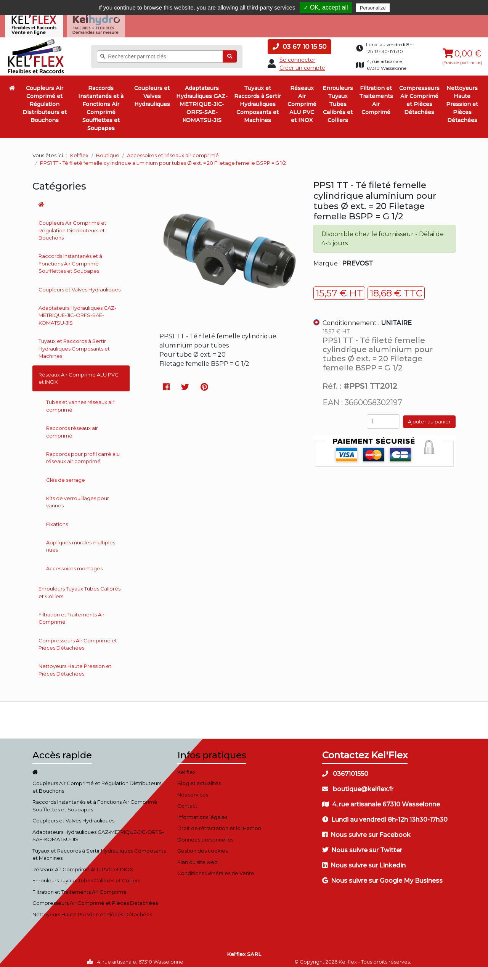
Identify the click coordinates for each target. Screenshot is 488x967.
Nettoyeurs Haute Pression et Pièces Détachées (462, 99)
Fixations (57, 519)
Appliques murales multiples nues (80, 542)
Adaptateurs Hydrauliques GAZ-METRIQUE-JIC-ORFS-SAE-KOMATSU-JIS (202, 99)
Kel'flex (79, 151)
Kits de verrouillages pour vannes (77, 497)
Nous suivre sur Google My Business (382, 875)
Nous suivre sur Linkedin (364, 860)
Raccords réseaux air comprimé (72, 427)
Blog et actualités (199, 779)
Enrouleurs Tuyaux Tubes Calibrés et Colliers (338, 99)
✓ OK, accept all (325, 7)
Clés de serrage (65, 475)
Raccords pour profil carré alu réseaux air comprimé (83, 453)
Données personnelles (205, 835)
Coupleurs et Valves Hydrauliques (152, 91)
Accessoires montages (74, 564)
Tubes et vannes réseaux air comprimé (80, 401)
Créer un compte (302, 63)
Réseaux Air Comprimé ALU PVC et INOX (301, 99)
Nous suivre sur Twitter (362, 845)
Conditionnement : (367, 318)
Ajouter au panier (429, 417)
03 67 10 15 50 (299, 42)
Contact (187, 801)
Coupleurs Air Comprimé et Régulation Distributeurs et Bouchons (44, 99)
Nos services (192, 790)
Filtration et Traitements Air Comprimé (376, 95)
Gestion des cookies (202, 846)
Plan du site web (197, 857)
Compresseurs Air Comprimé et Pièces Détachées (419, 95)
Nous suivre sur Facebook (366, 829)
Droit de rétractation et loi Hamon (219, 824)
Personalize (373, 8)
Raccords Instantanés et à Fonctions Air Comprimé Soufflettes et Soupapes (101, 103)
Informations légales (202, 812)
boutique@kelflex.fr (357, 784)
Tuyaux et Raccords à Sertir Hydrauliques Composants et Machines (257, 99)
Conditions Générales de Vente (215, 869)
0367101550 (345, 768)
